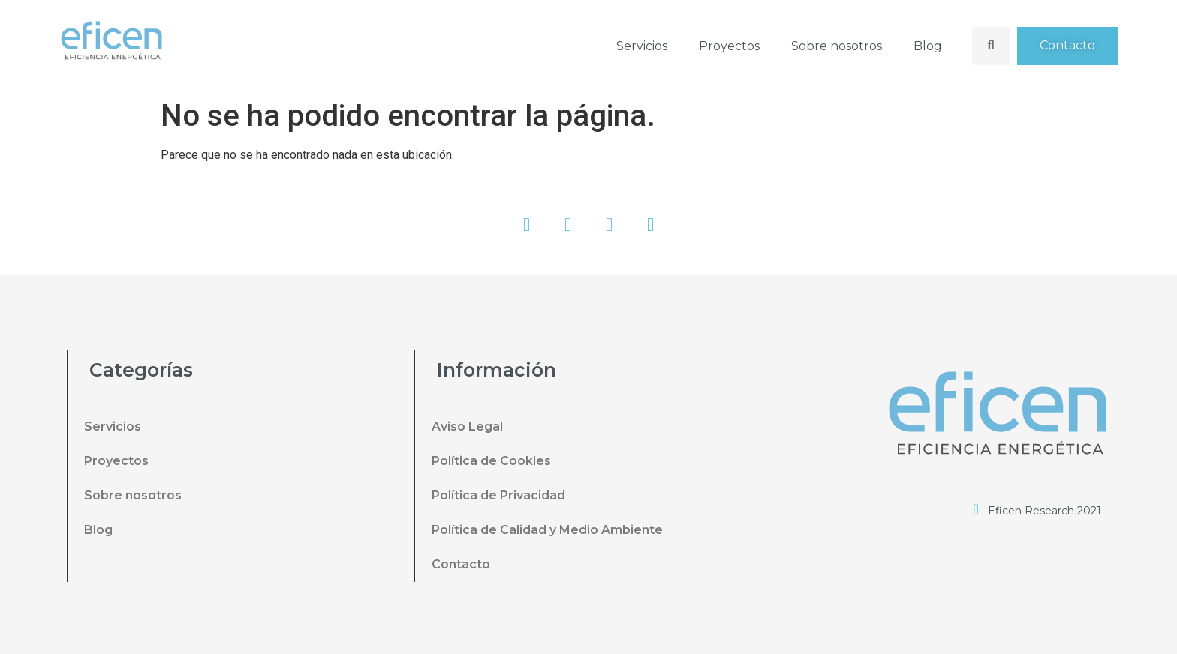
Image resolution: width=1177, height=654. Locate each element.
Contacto (461, 564)
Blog (928, 46)
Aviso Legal (467, 426)
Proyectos (729, 46)
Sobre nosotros (836, 46)
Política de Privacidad (498, 495)
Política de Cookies (491, 461)
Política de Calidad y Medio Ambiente (547, 530)
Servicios (641, 46)
